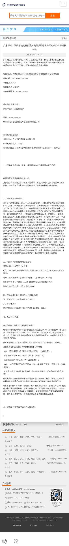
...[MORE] (58, 424)
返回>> (64, 38)
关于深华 (50, 525)
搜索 (52, 15)
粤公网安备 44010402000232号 (44, 520)
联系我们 (17, 525)
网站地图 (33, 525)
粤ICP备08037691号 (20, 520)
